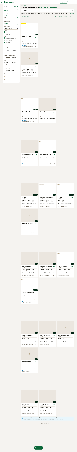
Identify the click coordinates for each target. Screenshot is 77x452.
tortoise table (49, 436)
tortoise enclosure (36, 438)
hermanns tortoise (50, 445)
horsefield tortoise (36, 441)
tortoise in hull (7, 447)
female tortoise (21, 445)
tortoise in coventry (22, 443)
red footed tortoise (64, 438)
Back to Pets (7, 30)
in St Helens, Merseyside (48, 28)
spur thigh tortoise (64, 447)
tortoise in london (8, 436)
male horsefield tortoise (51, 443)
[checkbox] (4, 48)
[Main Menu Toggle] (1, 2)
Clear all (16, 27)
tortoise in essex (7, 443)
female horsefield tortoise (66, 441)
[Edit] (17, 74)
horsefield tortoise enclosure (52, 438)
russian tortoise (35, 443)
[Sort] (64, 37)
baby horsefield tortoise (65, 445)
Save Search (25, 37)
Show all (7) (8, 95)
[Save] (36, 58)
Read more (71, 34)
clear (17, 41)
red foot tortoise (49, 441)
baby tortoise (35, 445)
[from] (7, 115)
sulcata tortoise (63, 436)
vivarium (62, 443)
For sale (6, 38)
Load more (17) (15, 69)
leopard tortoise (35, 436)
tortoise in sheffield (22, 438)
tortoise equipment (50, 447)
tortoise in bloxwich (8, 445)
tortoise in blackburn (8, 441)
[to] (15, 115)
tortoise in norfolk (22, 441)
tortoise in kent (21, 436)
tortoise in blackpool (8, 438)
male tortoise (21, 447)
